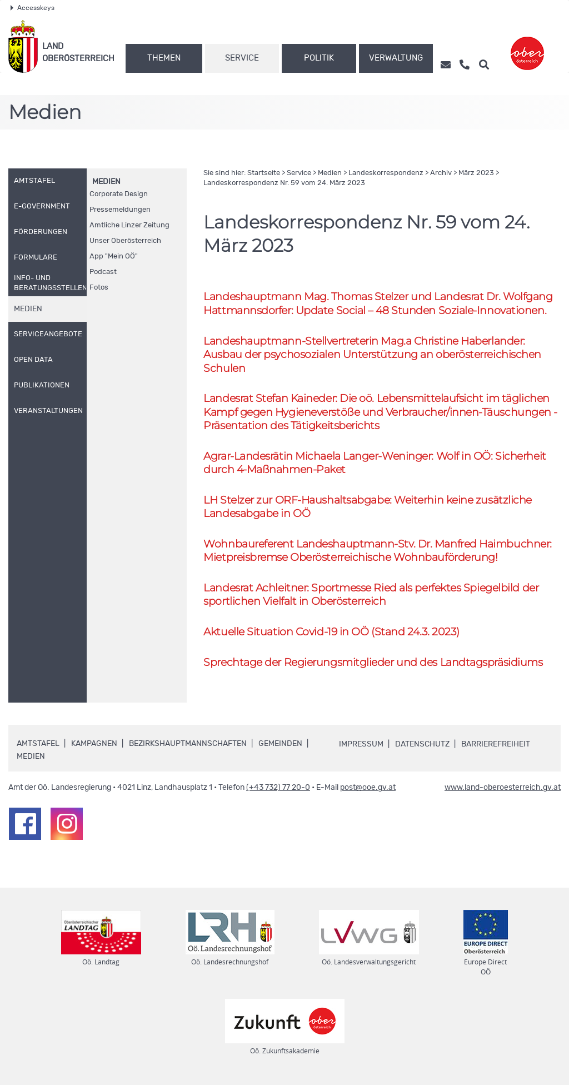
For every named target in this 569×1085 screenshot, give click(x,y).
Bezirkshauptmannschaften (188, 745)
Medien (106, 182)
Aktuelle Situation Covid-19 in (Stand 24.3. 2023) (331, 632)
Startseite (263, 173)
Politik (319, 58)
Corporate (118, 194)
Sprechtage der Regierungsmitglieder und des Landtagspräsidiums (372, 663)
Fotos (98, 287)
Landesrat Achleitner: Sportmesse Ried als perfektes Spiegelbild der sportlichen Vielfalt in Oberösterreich (370, 596)
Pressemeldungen (120, 209)
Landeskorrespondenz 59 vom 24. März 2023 (284, 183)
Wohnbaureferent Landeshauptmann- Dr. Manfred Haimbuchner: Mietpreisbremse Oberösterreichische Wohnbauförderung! (377, 552)
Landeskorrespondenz (385, 173)
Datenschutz (422, 746)
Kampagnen (94, 745)
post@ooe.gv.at (368, 789)
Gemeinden (280, 745)
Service (242, 58)
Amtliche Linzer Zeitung (129, 225)
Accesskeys (32, 7)
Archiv (441, 173)
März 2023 (476, 173)
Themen (164, 58)
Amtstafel (38, 745)
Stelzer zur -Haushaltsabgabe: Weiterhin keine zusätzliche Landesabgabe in (367, 507)
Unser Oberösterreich (125, 241)
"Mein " (113, 256)
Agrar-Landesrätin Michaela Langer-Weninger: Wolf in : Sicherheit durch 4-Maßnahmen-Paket (374, 463)
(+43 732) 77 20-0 (278, 789)
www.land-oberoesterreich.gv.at (503, 789)
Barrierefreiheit (495, 746)
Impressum (361, 746)
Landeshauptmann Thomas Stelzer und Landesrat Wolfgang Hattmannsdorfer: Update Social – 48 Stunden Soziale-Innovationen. (377, 303)
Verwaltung (396, 58)
